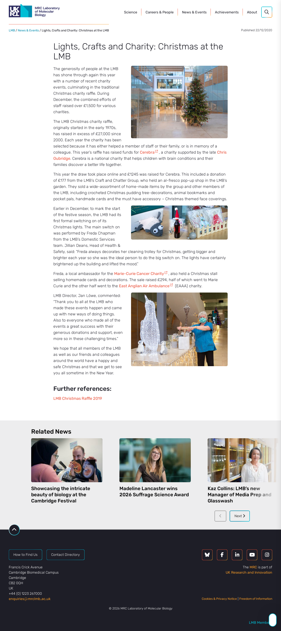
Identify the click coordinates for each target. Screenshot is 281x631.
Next (239, 516)
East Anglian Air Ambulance (144, 286)
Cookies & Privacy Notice (219, 599)
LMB (12, 30)
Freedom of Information (255, 599)
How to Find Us (25, 555)
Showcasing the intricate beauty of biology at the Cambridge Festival (60, 495)
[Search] (267, 12)
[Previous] (220, 516)
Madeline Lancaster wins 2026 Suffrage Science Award (154, 492)
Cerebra (147, 152)
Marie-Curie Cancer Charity (139, 273)
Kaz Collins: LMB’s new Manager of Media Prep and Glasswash (239, 495)
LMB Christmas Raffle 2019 (77, 398)
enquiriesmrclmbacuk (29, 599)
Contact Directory (65, 555)
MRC (253, 567)
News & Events (28, 30)
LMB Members (260, 622)
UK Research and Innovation (249, 572)
